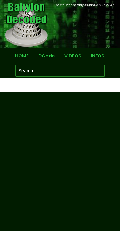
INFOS (97, 56)
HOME (22, 56)
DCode (46, 56)
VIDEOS (72, 56)
